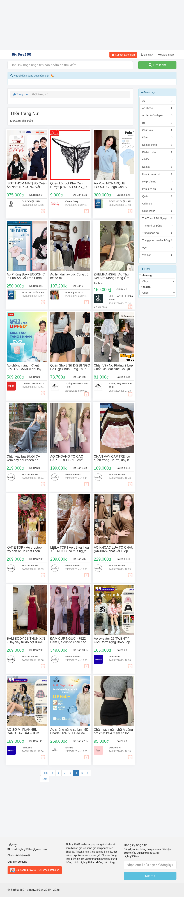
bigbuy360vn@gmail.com (32, 849)
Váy (157, 247)
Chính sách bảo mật (19, 855)
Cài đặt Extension (123, 54)
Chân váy (157, 130)
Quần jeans (157, 211)
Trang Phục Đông (157, 225)
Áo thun (98, 283)
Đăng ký (147, 54)
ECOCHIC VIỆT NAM (120, 201)
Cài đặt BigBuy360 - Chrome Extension (34, 870)
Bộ (157, 123)
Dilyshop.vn (115, 747)
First (45, 772)
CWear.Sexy (71, 201)
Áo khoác (157, 108)
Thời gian (145, 286)
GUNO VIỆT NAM (31, 201)
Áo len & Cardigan (157, 115)
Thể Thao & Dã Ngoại (157, 218)
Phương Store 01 (74, 292)
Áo (157, 101)
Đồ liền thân (157, 152)
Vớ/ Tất (157, 255)
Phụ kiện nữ (157, 189)
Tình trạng (145, 275)
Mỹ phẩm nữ (157, 181)
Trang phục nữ (157, 233)
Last (44, 778)
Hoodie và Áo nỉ (157, 174)
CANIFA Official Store (33, 383)
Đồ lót (157, 159)
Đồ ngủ (157, 167)
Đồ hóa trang (157, 145)
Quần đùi (157, 203)
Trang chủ (20, 94)
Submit (150, 876)
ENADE (69, 747)
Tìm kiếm (157, 65)
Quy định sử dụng (17, 861)
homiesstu (114, 656)
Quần (157, 196)
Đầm (157, 137)
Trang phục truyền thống (157, 240)
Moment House (30, 474)
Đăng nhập (166, 54)
